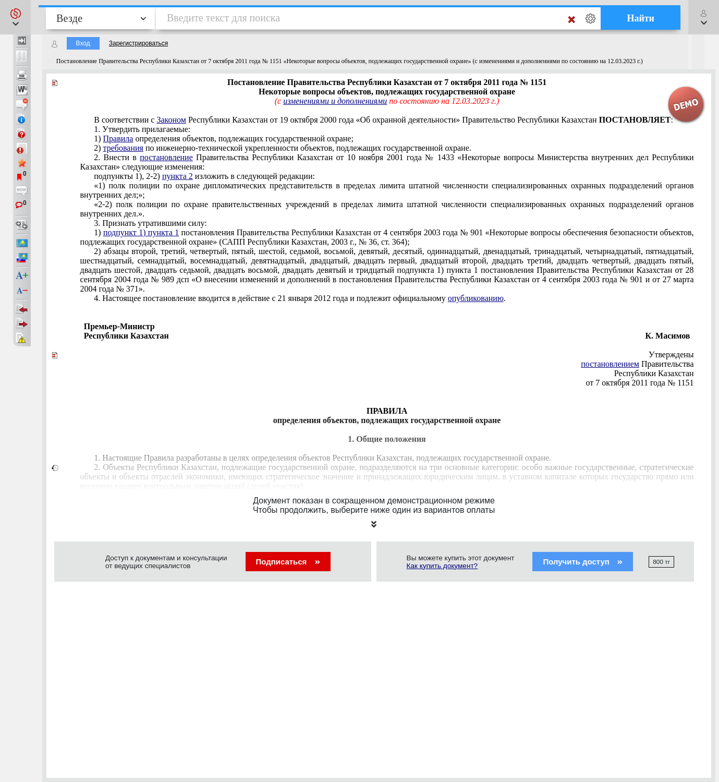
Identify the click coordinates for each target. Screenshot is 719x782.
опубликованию (476, 298)
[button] (15, 17)
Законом (171, 119)
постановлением (610, 363)
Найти (640, 18)
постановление (166, 157)
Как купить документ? (442, 566)
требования (123, 147)
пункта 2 (177, 176)
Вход (83, 43)
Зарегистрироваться (138, 43)
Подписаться (288, 561)
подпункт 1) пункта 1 (141, 232)
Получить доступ (583, 561)
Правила (118, 138)
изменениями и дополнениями (335, 101)
